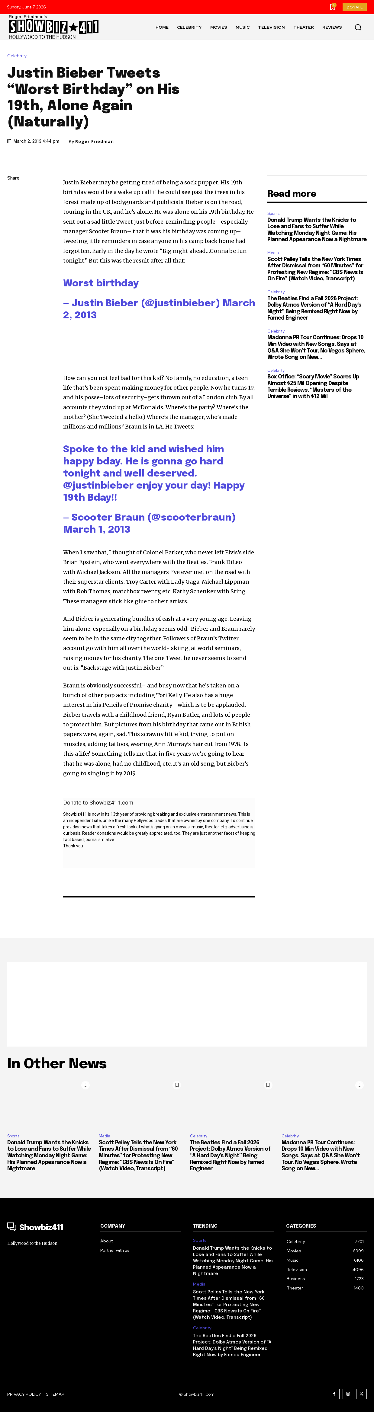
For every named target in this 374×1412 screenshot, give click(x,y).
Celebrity (18, 56)
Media (273, 252)
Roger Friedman (94, 141)
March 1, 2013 (97, 530)
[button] (358, 27)
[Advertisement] (187, 1004)
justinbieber (103, 486)
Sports (273, 213)
